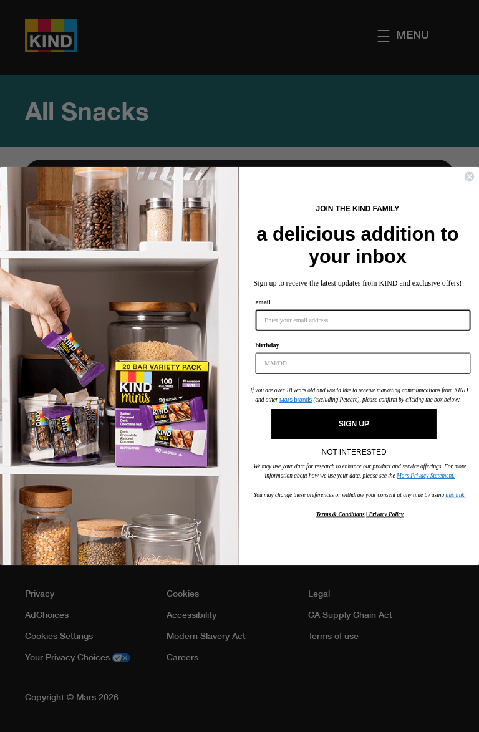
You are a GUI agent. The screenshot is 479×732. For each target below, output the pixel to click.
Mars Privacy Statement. (426, 476)
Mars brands (295, 400)
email (263, 302)
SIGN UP (354, 424)
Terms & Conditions (340, 514)
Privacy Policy (385, 514)
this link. (456, 494)
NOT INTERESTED (354, 449)
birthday (267, 345)
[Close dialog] (469, 176)
